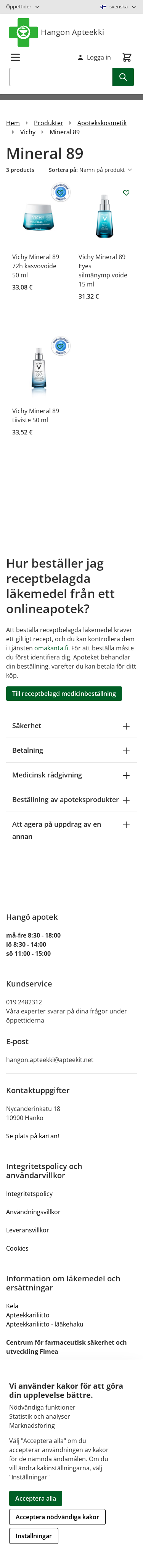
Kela (12, 1306)
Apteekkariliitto (28, 1315)
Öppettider (23, 6)
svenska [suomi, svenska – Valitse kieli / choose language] (118, 6)
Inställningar (34, 1536)
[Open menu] (15, 57)
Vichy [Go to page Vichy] (27, 132)
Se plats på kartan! (32, 1136)
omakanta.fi (51, 648)
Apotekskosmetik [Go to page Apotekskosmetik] (102, 123)
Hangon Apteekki (56, 32)
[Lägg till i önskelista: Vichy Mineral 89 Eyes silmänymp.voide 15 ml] (126, 192)
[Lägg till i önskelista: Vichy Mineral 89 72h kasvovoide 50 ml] (60, 192)
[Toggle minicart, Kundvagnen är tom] (127, 57)
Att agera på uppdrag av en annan (71, 830)
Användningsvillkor (33, 1212)
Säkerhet (71, 725)
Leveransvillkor (27, 1230)
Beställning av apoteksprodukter (71, 799)
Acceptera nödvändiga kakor (57, 1517)
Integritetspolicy (29, 1194)
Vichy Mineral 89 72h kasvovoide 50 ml (35, 266)
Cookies (17, 1248)
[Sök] (123, 77)
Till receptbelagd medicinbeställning (64, 693)
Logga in (94, 57)
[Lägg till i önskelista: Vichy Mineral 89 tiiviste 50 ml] (60, 346)
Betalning (71, 750)
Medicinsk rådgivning (71, 775)
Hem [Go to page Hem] (13, 123)
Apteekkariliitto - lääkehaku (45, 1324)
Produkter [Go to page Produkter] (48, 123)
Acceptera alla (35, 1498)
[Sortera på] (107, 170)
